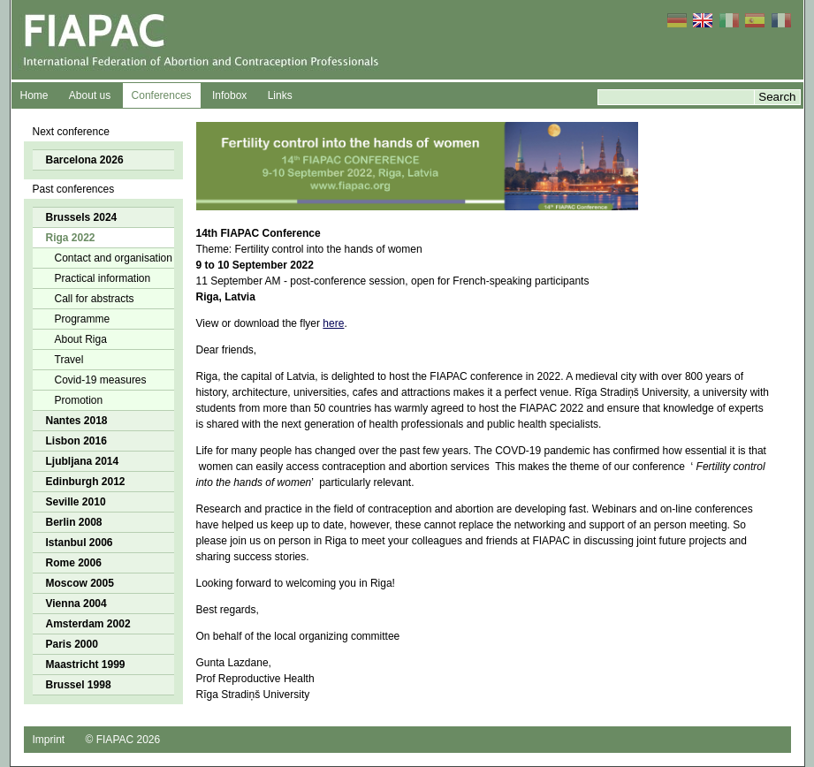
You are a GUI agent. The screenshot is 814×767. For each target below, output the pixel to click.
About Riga (81, 339)
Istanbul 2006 (79, 542)
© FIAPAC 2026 (123, 739)
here (333, 323)
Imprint (49, 739)
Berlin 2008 (74, 522)
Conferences (162, 95)
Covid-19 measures (101, 380)
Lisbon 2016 (76, 441)
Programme (82, 319)
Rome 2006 (74, 563)
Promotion (79, 400)
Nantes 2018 (77, 420)
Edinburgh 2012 (86, 481)
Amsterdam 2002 (88, 624)
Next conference (71, 131)
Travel (69, 359)
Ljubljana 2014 (82, 461)
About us (89, 95)
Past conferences (74, 189)
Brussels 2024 (82, 217)
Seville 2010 (76, 502)
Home (34, 95)
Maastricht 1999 (86, 664)
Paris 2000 (72, 644)
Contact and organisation (113, 258)
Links (280, 95)
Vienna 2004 (76, 603)
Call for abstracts (94, 298)
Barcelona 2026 (85, 160)
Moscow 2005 (80, 583)
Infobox (229, 95)
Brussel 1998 (78, 685)
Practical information (103, 278)
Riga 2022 (70, 238)
